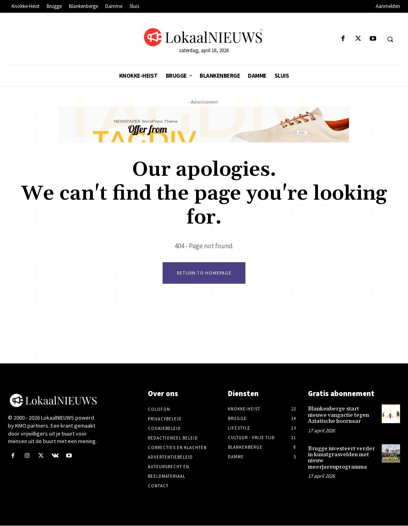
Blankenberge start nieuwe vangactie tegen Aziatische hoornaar (338, 415)
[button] (390, 39)
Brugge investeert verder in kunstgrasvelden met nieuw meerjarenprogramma (341, 458)
